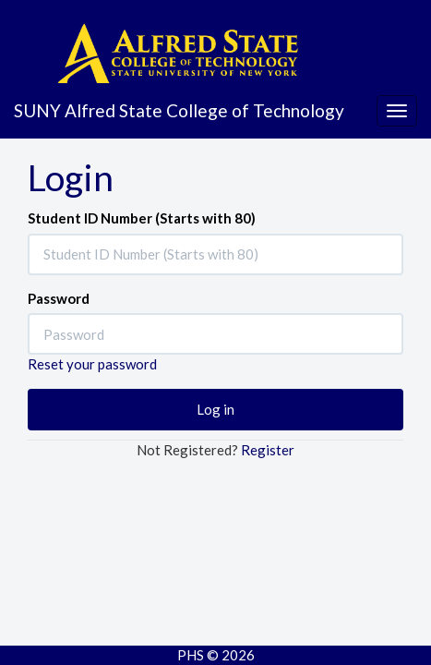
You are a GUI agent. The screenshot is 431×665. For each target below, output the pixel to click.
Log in (215, 409)
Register (267, 449)
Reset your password (92, 364)
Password (59, 298)
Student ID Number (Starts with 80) (142, 218)
